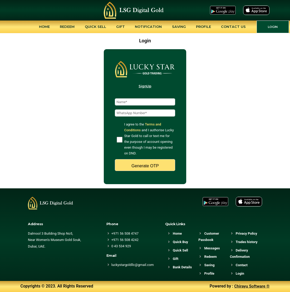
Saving (179, 26)
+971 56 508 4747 (125, 233)
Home (44, 26)
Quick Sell (95, 26)
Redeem (67, 26)
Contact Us (233, 26)
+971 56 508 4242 (125, 240)
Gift (120, 26)
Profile (203, 26)
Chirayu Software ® (252, 286)
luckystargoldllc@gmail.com (132, 265)
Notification (148, 26)
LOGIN (273, 27)
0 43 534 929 (121, 246)
